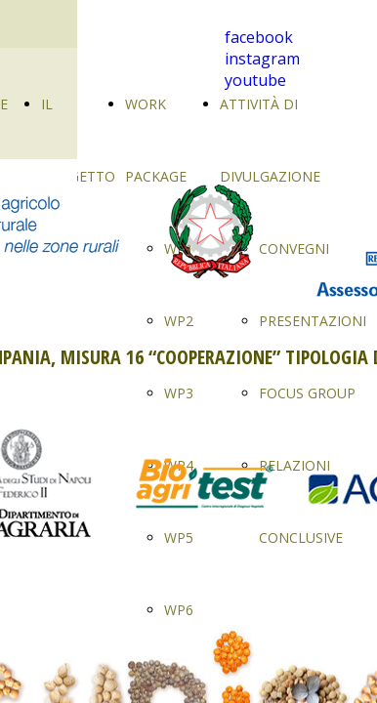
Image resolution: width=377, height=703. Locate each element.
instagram (262, 58)
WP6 (178, 609)
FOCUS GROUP (307, 393)
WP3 (178, 393)
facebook (259, 37)
